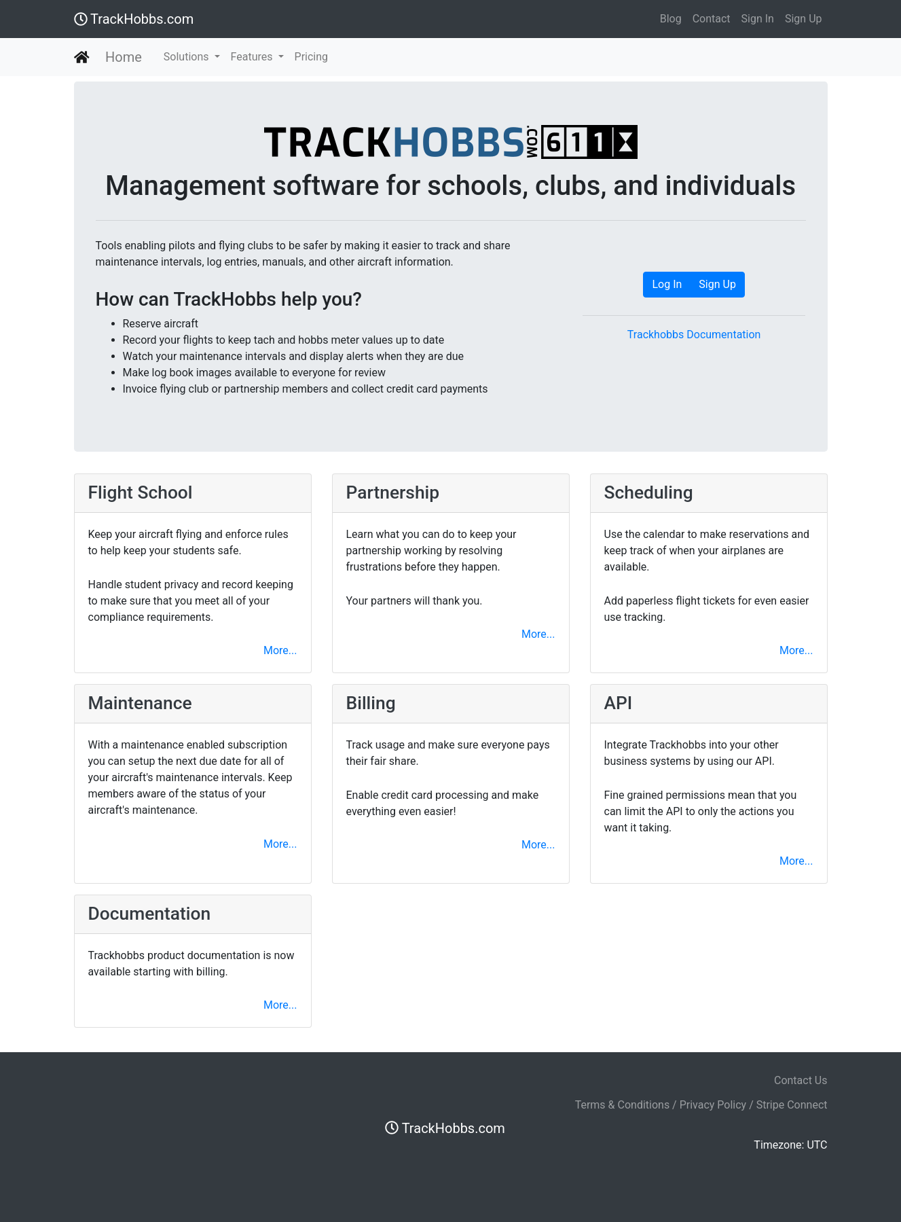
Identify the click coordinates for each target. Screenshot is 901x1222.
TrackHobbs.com (134, 19)
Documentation (149, 913)
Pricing (312, 56)
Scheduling (648, 492)
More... (280, 650)
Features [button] (253, 56)
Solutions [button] (188, 56)
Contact (712, 18)
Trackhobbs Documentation (694, 334)
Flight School (140, 492)
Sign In (757, 18)
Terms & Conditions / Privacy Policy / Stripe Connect (701, 1104)
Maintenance (140, 703)
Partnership (393, 492)
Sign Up (803, 18)
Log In (667, 284)
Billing (371, 703)
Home (123, 57)
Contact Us (801, 1080)
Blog (671, 18)
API (618, 703)
